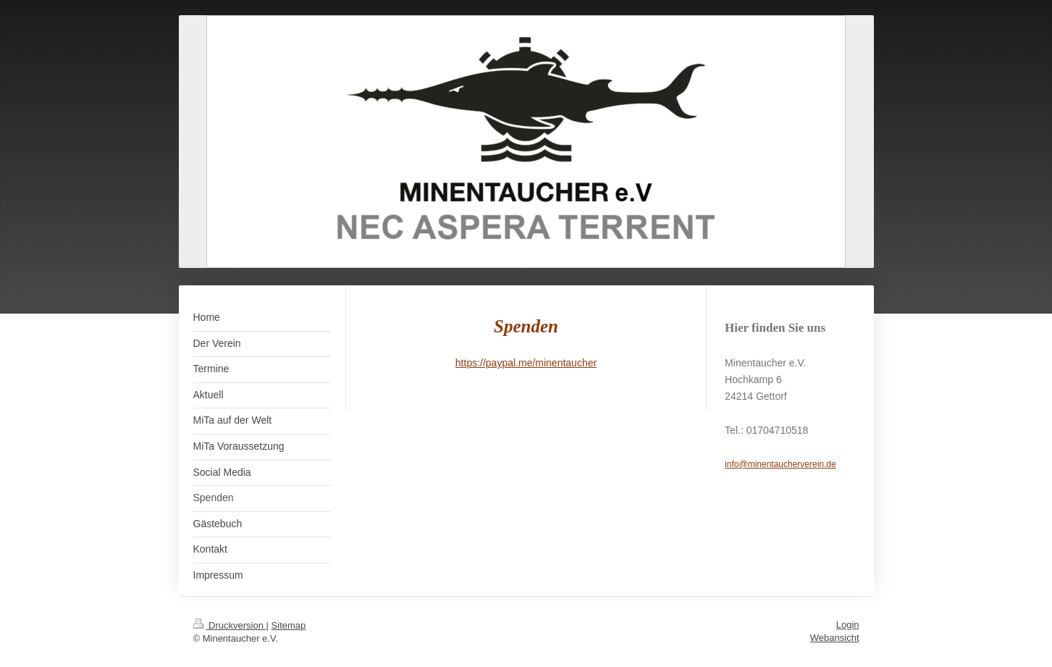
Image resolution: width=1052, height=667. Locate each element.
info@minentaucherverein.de (780, 464)
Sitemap (289, 625)
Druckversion (229, 625)
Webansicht (834, 637)
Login (847, 624)
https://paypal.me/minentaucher (526, 363)
